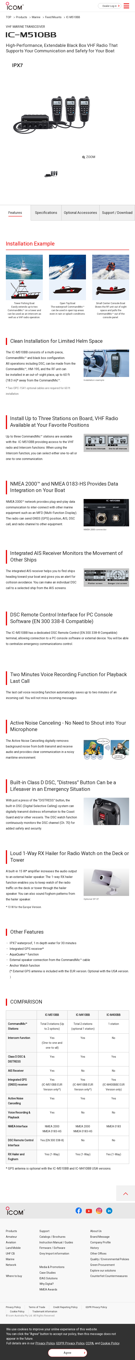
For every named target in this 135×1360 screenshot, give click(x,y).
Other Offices (98, 1253)
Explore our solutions (103, 1270)
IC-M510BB (73, 17)
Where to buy (14, 1276)
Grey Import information (54, 1253)
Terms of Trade (37, 1307)
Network (11, 1264)
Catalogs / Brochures (52, 1236)
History (94, 1247)
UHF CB (10, 1253)
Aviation (11, 1242)
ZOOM (90, 157)
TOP (8, 17)
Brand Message (100, 1236)
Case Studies (47, 1272)
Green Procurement (102, 1264)
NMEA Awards (48, 1289)
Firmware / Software (52, 1247)
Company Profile (100, 1242)
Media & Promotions (51, 1267)
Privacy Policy (13, 1307)
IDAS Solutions (48, 1278)
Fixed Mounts (53, 17)
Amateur (11, 1236)
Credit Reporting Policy (65, 1307)
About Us (96, 1231)
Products (21, 17)
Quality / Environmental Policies (109, 1259)
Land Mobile (13, 1247)
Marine (36, 17)
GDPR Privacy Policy (96, 1307)
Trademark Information (44, 1311)
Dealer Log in (110, 6)
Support (44, 1231)
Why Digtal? (46, 1283)
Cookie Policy (17, 1311)
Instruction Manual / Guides (56, 1242)
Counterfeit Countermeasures (109, 1276)
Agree (67, 1352)
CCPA (90, 1343)
